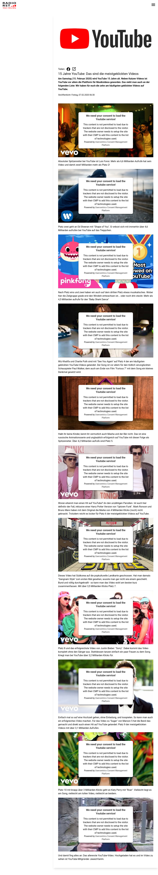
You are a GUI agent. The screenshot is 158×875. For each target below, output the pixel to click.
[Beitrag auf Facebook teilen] (68, 69)
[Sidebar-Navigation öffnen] (153, 5)
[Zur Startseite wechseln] (9, 5)
